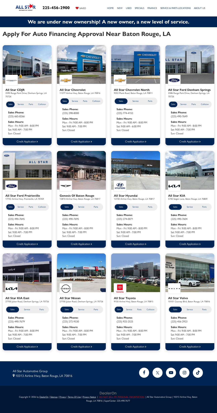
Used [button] (129, 8)
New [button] (120, 8)
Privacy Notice (89, 396)
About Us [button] (199, 8)
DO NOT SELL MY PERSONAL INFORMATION (121, 396)
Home (110, 8)
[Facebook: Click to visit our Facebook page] (144, 372)
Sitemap (54, 396)
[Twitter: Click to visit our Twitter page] (158, 372)
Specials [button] (139, 8)
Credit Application (27, 141)
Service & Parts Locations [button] (175, 8)
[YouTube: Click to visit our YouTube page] (171, 372)
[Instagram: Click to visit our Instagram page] (184, 372)
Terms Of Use (74, 396)
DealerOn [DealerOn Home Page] (44, 396)
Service (21, 104)
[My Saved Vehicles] (81, 8)
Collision (42, 104)
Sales (10, 104)
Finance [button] (152, 8)
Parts (31, 104)
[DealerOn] (108, 392)
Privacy (62, 396)
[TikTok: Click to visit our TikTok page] (198, 372)
